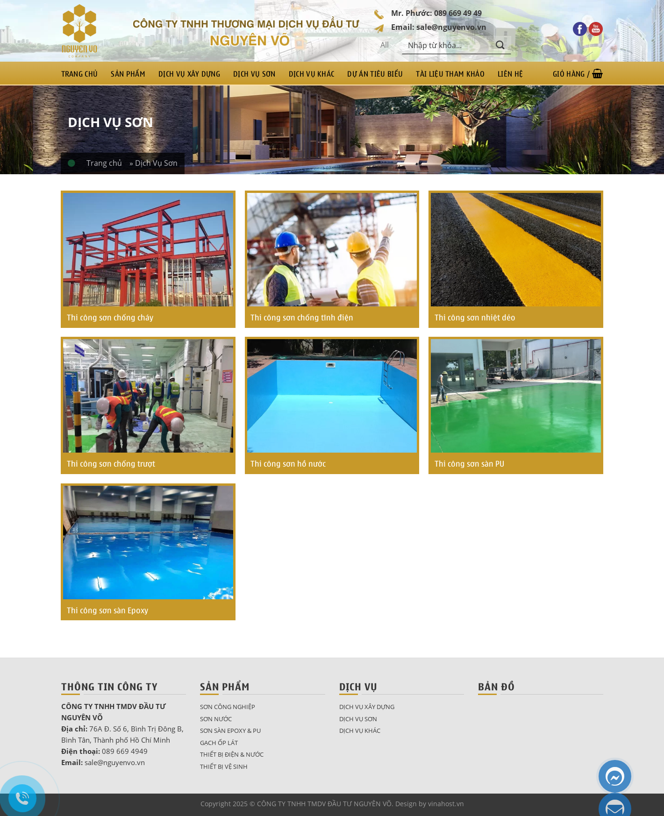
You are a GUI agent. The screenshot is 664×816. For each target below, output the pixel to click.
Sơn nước (216, 719)
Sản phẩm (128, 73)
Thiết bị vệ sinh (224, 766)
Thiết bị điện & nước (232, 754)
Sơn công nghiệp (227, 706)
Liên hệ (510, 73)
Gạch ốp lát (219, 742)
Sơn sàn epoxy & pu (230, 730)
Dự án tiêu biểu (375, 73)
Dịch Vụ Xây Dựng (189, 73)
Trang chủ (79, 73)
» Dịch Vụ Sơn (153, 163)
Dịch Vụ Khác (312, 73)
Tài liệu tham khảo (450, 73)
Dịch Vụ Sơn (254, 73)
